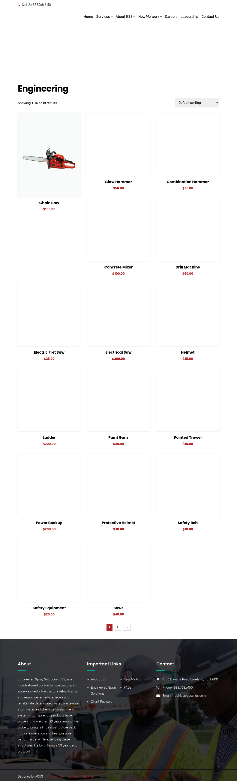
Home (88, 17)
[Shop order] (197, 102)
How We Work (148, 17)
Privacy (52, 776)
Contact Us (210, 17)
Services (103, 17)
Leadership (189, 17)
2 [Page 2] (118, 627)
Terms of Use (69, 776)
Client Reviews (101, 702)
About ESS (124, 17)
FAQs (127, 687)
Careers (171, 17)
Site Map (88, 776)
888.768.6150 (42, 5)
